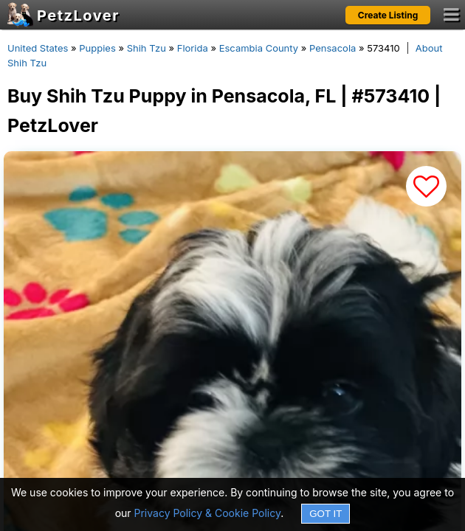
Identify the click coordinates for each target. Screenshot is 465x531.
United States (37, 48)
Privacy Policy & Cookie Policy (207, 513)
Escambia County (258, 48)
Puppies (97, 48)
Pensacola (332, 48)
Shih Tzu (146, 48)
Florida (192, 48)
